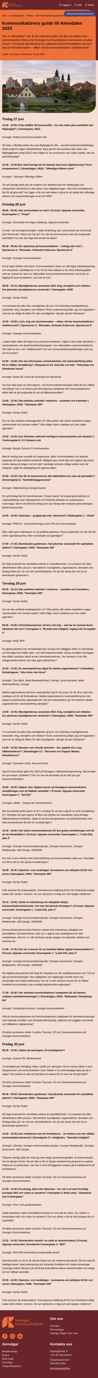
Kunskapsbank (17, 16)
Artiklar (30, 16)
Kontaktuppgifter (60, 1368)
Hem (4, 16)
